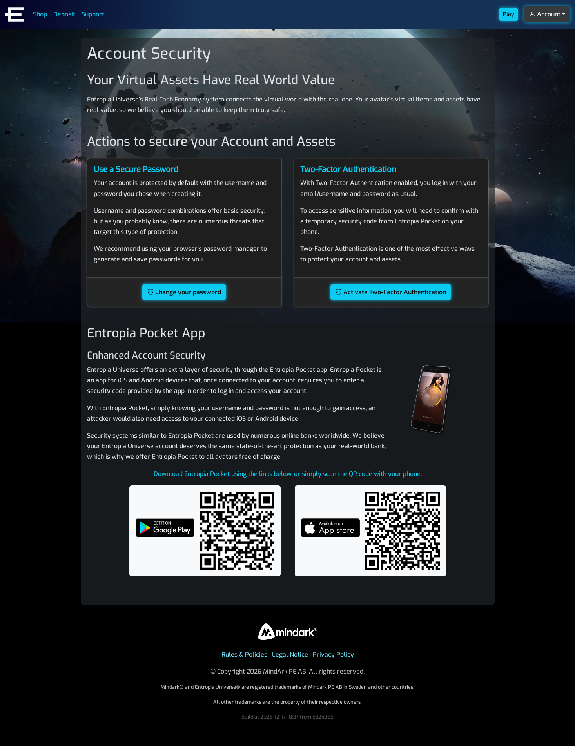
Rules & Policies (244, 654)
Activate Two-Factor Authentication (391, 292)
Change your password (184, 292)
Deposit (64, 14)
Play (508, 14)
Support (93, 14)
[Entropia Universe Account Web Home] (14, 14)
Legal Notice (290, 654)
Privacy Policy (333, 654)
